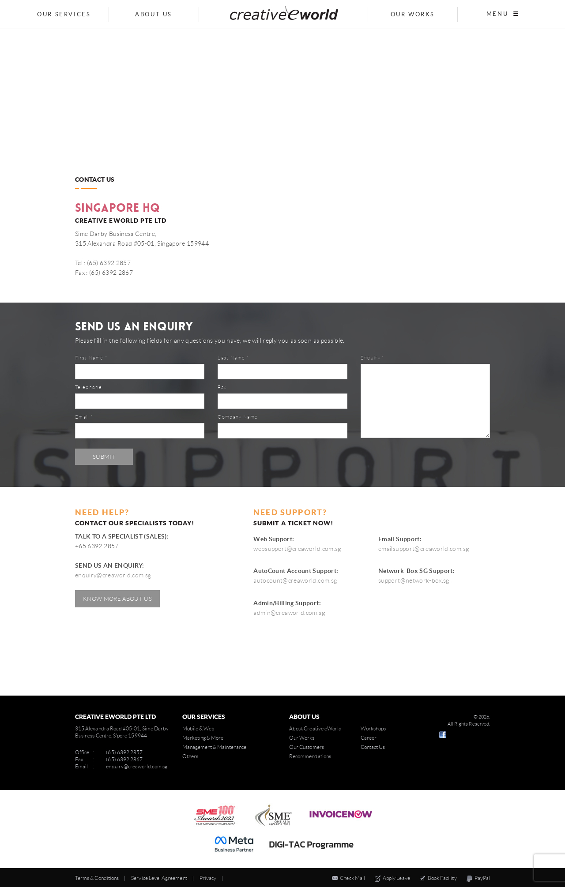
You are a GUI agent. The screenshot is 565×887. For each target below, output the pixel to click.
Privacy (208, 877)
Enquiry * (372, 357)
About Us (153, 14)
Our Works (413, 14)
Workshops (373, 727)
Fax (222, 387)
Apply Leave (396, 877)
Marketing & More (203, 737)
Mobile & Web (198, 727)
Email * (84, 416)
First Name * (91, 357)
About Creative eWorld (315, 727)
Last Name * (233, 357)
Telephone (88, 387)
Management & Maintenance (214, 746)
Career (369, 737)
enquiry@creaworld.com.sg (136, 765)
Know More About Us (117, 598)
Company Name (238, 416)
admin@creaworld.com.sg (289, 611)
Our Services (63, 14)
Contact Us (373, 746)
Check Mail (352, 877)
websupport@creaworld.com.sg (297, 548)
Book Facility (442, 877)
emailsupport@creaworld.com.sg (423, 548)
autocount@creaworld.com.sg (295, 580)
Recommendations (310, 755)
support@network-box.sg (413, 580)
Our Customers (306, 746)
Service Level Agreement (159, 877)
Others (190, 755)
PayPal (482, 877)
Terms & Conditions (97, 877)
